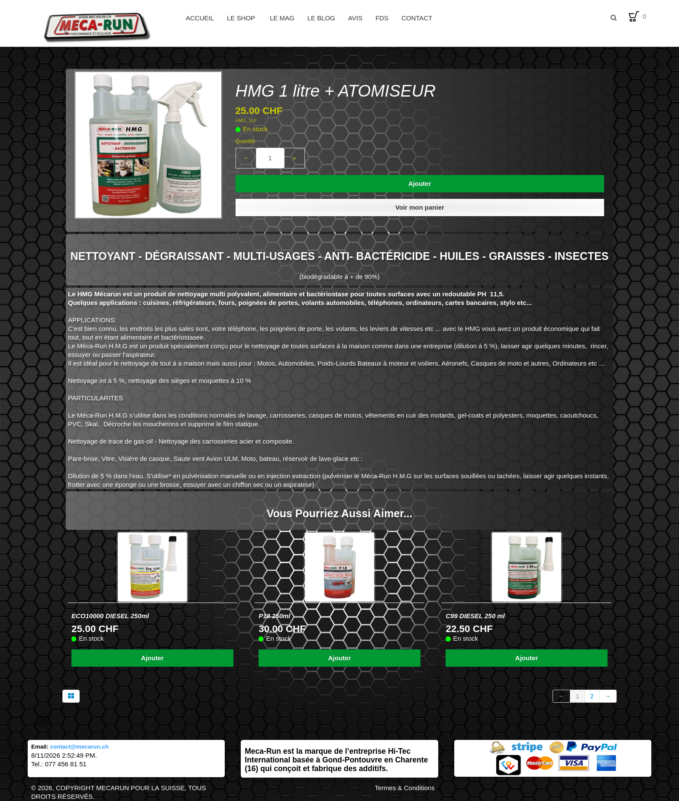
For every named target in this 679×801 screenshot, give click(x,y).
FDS (381, 18)
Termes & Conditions (404, 787)
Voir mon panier (419, 207)
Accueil (200, 18)
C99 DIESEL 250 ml (475, 615)
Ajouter (419, 183)
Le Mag (282, 18)
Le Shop (242, 18)
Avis (355, 18)
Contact (416, 18)
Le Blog (321, 18)
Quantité (245, 141)
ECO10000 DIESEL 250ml (110, 615)
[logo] (103, 26)
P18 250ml (274, 615)
